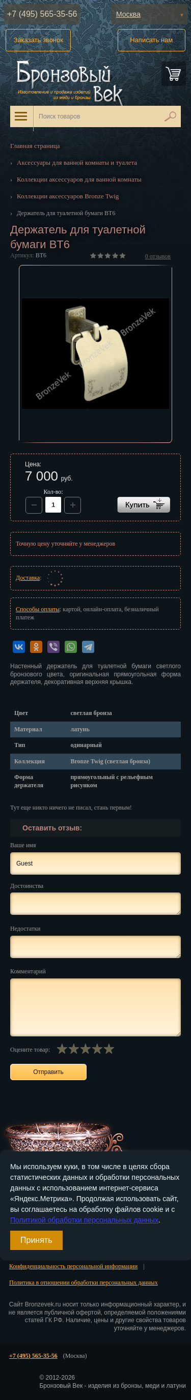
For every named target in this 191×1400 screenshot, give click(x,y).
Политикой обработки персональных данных (84, 1220)
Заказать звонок (38, 40)
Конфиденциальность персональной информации (73, 1266)
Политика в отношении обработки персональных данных (83, 1282)
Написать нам (151, 40)
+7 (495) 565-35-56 (42, 14)
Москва (128, 14)
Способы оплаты (38, 609)
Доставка (28, 577)
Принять (36, 1240)
